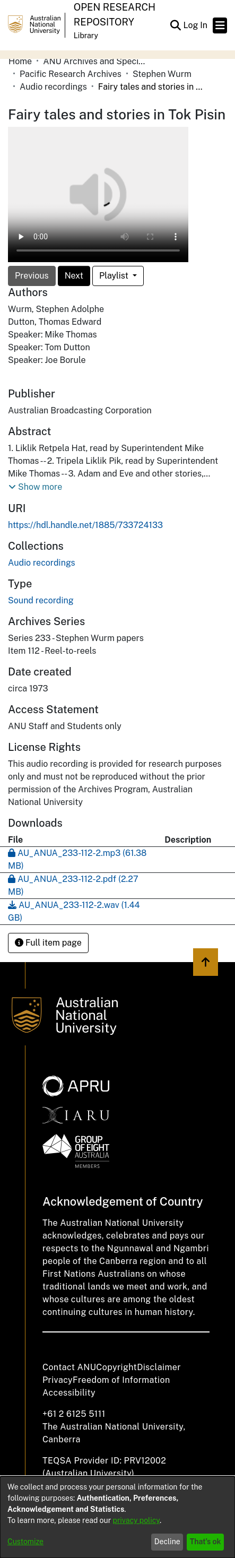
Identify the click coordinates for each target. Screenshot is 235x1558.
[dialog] (117, 1517)
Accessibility (68, 1393)
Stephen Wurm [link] (162, 74)
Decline (167, 1541)
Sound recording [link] (41, 600)
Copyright (116, 1367)
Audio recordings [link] (53, 87)
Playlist (114, 276)
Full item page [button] (48, 943)
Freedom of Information (121, 1380)
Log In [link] (195, 25)
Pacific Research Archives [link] (70, 74)
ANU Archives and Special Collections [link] (96, 61)
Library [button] (86, 35)
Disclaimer (159, 1367)
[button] (175, 25)
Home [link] (20, 61)
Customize (25, 1541)
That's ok (205, 1541)
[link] (41, 563)
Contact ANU (69, 1367)
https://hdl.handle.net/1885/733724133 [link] (85, 525)
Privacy (57, 1380)
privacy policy (136, 1520)
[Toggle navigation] (220, 25)
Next (74, 276)
